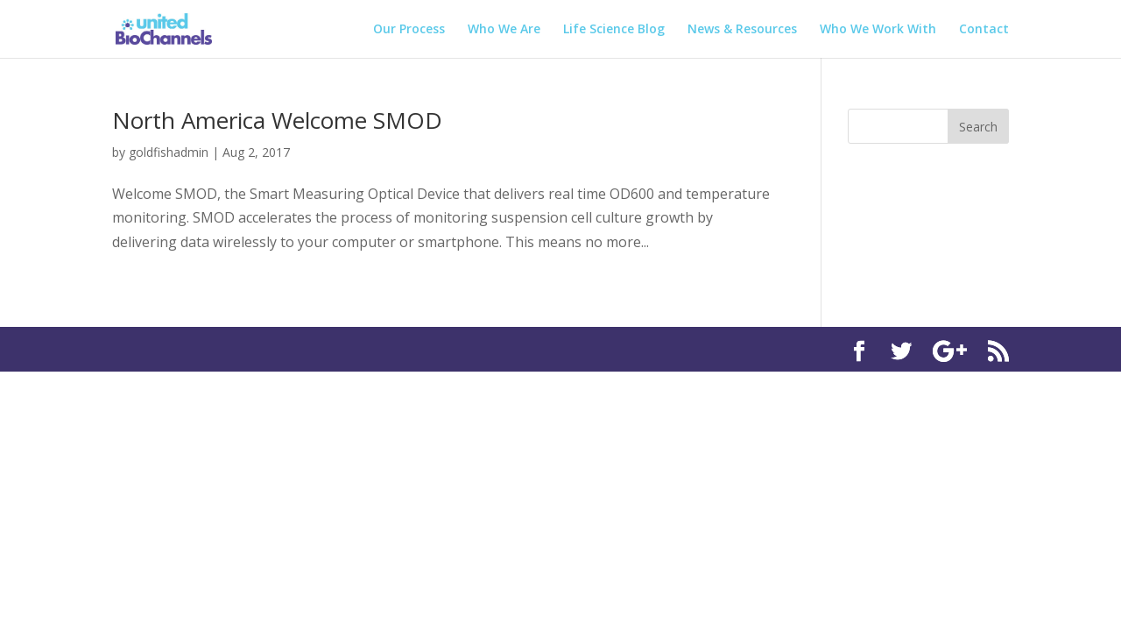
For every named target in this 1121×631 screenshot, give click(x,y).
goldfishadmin (168, 152)
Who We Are (504, 30)
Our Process (409, 30)
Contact (984, 30)
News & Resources (742, 30)
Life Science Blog (614, 30)
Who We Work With (878, 30)
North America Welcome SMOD (277, 120)
